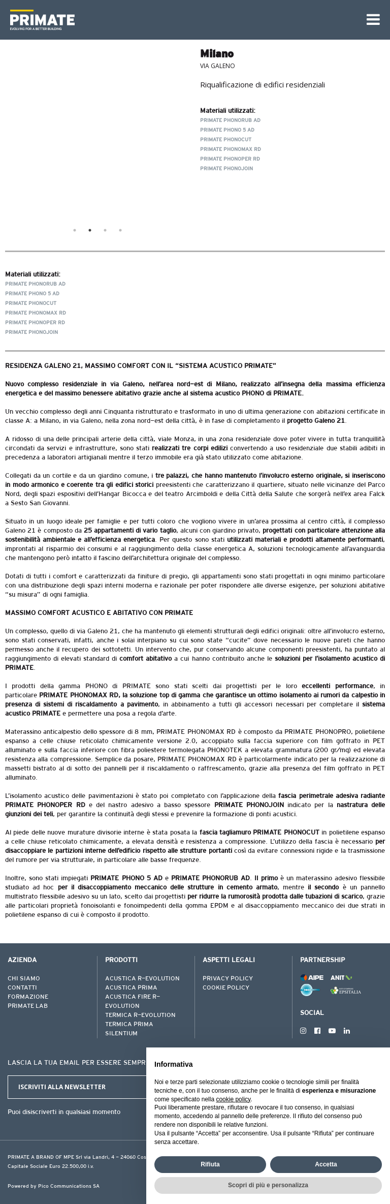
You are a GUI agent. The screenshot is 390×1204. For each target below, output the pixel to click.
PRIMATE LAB (28, 1006)
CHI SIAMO (24, 979)
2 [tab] (90, 230)
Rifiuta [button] (210, 1164)
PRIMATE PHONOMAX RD (230, 149)
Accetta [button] (326, 1164)
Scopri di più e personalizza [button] (268, 1185)
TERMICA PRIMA (129, 1025)
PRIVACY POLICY (228, 979)
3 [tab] (105, 230)
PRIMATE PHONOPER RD (230, 159)
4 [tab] (120, 230)
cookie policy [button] (233, 1099)
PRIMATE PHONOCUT (225, 140)
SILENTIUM (121, 1034)
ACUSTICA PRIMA (131, 988)
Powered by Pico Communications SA (54, 1186)
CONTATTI (22, 988)
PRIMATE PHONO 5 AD (227, 130)
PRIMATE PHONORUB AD (230, 121)
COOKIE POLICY (226, 988)
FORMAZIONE (28, 997)
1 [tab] (75, 230)
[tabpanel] (97, 134)
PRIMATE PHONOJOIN (226, 169)
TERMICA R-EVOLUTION (140, 1015)
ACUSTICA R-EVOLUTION (142, 979)
